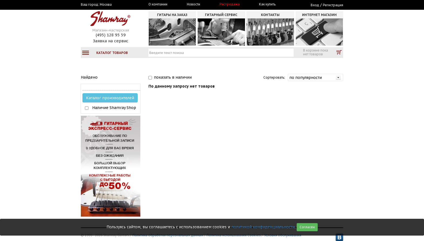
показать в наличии (173, 77)
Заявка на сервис (110, 40)
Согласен (307, 227)
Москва (106, 5)
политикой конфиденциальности (263, 226)
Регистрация (333, 5)
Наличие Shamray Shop (114, 107)
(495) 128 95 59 (111, 34)
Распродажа (230, 4)
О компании (157, 4)
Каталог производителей (110, 97)
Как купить (267, 4)
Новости (193, 4)
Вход (315, 5)
